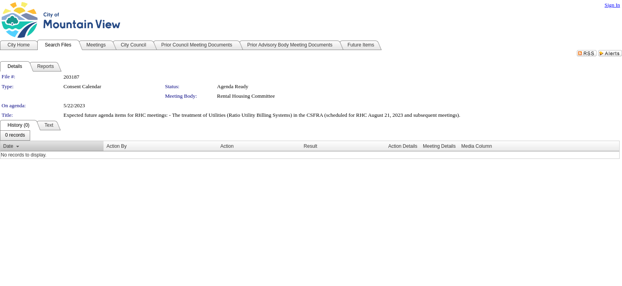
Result (310, 146)
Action (227, 146)
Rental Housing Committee (246, 96)
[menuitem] (15, 135)
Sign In (612, 5)
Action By (116, 146)
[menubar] (15, 135)
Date (8, 146)
